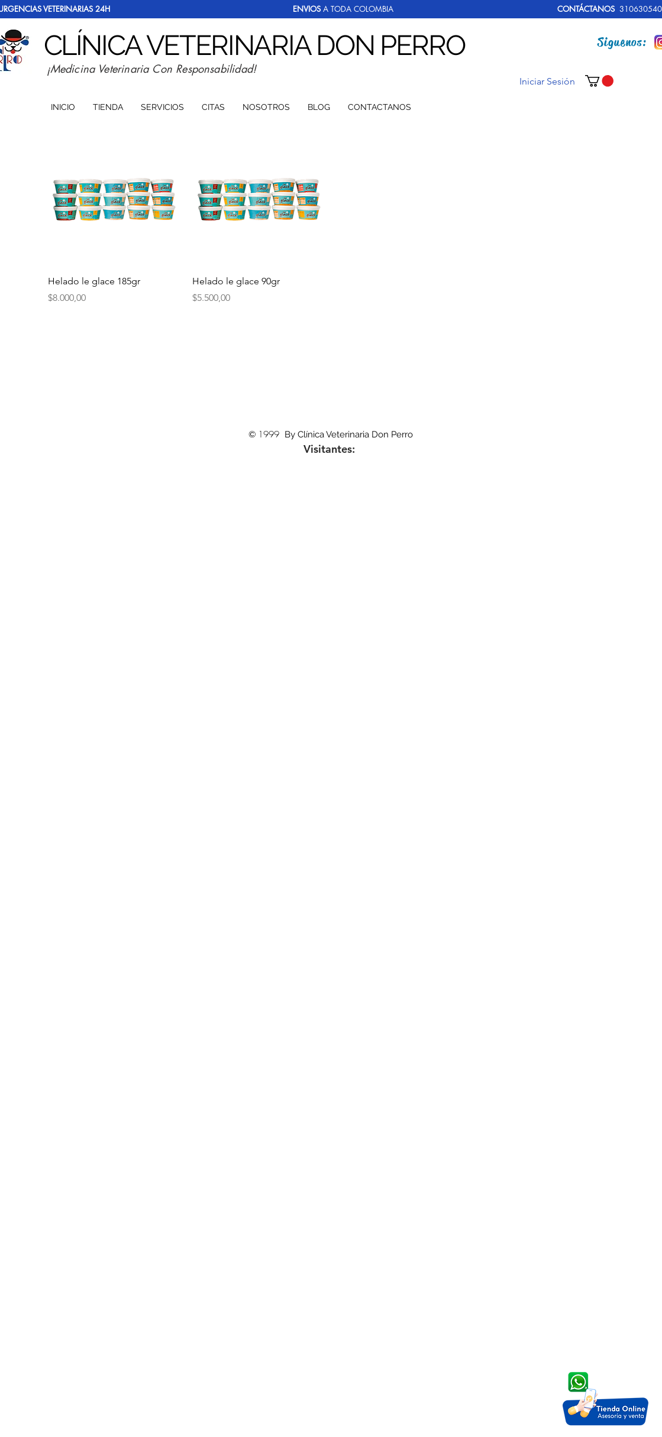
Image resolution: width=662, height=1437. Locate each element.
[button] (599, 81)
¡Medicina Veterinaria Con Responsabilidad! (152, 68)
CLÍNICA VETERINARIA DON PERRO (254, 45)
